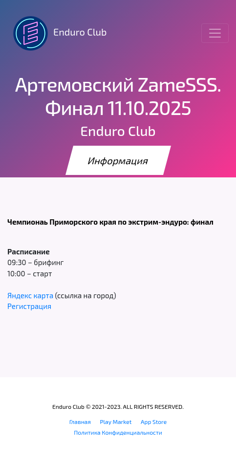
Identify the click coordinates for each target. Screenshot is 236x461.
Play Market (115, 421)
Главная (80, 421)
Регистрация (29, 306)
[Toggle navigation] (215, 33)
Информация (118, 160)
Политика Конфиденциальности (118, 432)
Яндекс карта (30, 295)
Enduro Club (57, 33)
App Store (154, 421)
